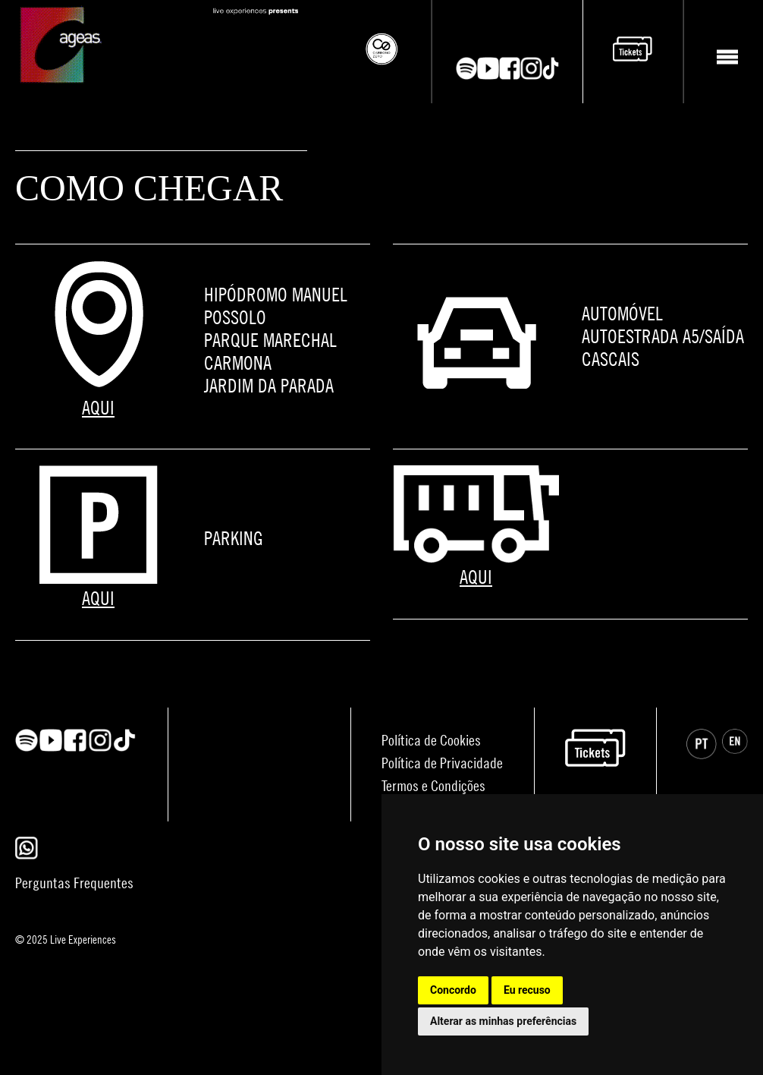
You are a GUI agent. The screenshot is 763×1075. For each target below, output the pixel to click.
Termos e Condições (433, 785)
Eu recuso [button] (527, 990)
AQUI (98, 407)
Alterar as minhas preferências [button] (503, 1021)
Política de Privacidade (442, 762)
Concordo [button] (453, 990)
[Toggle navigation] (726, 57)
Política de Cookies (431, 739)
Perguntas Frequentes (74, 882)
